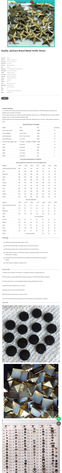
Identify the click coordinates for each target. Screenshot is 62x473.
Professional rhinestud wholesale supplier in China (16, 242)
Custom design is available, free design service (16, 262)
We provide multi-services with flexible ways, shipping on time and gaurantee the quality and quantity (26, 258)
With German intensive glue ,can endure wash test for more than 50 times (21, 245)
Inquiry (5, 98)
